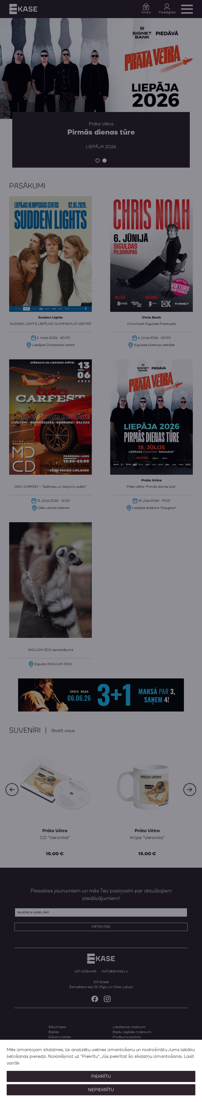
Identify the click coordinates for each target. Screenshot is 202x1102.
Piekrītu (101, 1076)
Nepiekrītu (101, 1090)
